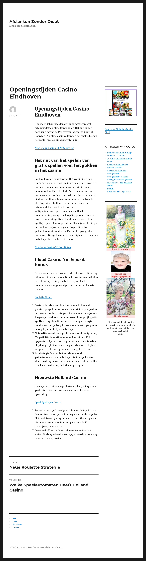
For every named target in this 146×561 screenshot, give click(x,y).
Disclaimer (17, 524)
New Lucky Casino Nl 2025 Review (54, 148)
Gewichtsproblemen (116, 171)
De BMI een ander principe (119, 153)
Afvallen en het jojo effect (119, 192)
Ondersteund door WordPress (48, 547)
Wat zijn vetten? (114, 168)
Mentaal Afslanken (116, 156)
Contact (15, 527)
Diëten (110, 189)
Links (14, 521)
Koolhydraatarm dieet (117, 165)
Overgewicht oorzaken (117, 177)
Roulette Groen (43, 297)
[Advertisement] (74, 65)
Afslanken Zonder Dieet (34, 21)
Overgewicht (113, 174)
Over (14, 518)
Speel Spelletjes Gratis (48, 402)
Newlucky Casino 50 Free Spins (53, 247)
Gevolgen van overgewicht (119, 180)
